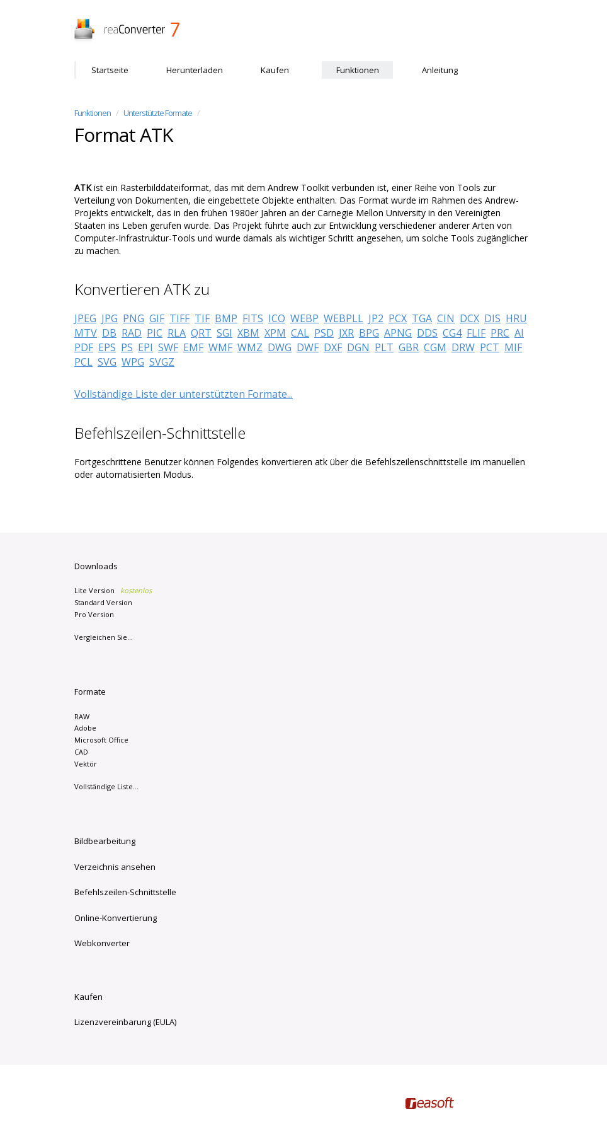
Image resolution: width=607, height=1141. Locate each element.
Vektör (85, 763)
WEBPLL (343, 318)
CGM (435, 347)
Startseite (109, 70)
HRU (516, 318)
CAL (300, 333)
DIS (492, 318)
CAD (81, 751)
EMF (193, 347)
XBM (248, 333)
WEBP (304, 318)
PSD (324, 333)
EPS (107, 347)
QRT (201, 333)
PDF (83, 347)
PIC (154, 333)
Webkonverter (102, 943)
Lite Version (113, 590)
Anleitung (440, 70)
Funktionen (357, 70)
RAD (132, 333)
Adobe (85, 728)
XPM (275, 333)
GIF (156, 318)
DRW (463, 347)
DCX (469, 318)
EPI (145, 347)
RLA (176, 333)
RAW (81, 716)
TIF (202, 318)
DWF (308, 347)
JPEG (85, 318)
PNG (133, 318)
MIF (513, 347)
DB (109, 333)
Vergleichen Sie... (103, 637)
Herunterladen (194, 70)
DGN (358, 347)
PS (127, 347)
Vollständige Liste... (106, 786)
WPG (133, 362)
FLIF (476, 333)
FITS (252, 318)
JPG (109, 318)
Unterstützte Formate (157, 113)
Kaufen (275, 70)
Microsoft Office (101, 739)
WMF (220, 347)
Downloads (96, 566)
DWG (280, 347)
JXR (346, 333)
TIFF (179, 318)
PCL (83, 362)
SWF (168, 347)
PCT (489, 347)
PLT (384, 347)
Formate (90, 691)
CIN (446, 318)
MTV (85, 333)
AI (519, 333)
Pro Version (94, 614)
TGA (422, 318)
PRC (500, 333)
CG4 (452, 333)
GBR (409, 347)
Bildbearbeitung (104, 841)
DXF (333, 347)
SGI (224, 333)
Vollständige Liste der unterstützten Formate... (183, 394)
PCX (398, 318)
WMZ (250, 347)
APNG (398, 333)
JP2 (375, 318)
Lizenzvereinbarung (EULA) (125, 1022)
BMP (226, 318)
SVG (107, 362)
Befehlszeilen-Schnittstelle (125, 892)
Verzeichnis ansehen (115, 866)
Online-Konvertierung (115, 918)
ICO (276, 318)
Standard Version (103, 602)
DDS (427, 333)
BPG (369, 333)
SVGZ (161, 362)
